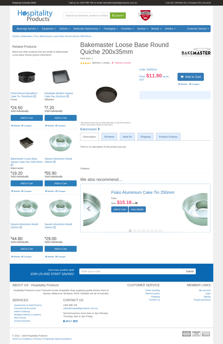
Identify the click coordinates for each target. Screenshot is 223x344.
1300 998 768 (87, 2)
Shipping (155, 296)
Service (142, 28)
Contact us (154, 299)
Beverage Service (27, 28)
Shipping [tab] (145, 136)
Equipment (49, 28)
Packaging (111, 28)
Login (208, 293)
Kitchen (64, 28)
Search (118, 15)
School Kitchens (22, 321)
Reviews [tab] (109, 136)
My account (205, 290)
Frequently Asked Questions (57, 339)
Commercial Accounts (25, 308)
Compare (194, 2)
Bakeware (27, 36)
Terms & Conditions (22, 339)
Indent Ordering (22, 311)
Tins (36, 36)
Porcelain (127, 28)
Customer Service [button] (198, 28)
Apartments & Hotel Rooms (28, 305)
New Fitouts (20, 317)
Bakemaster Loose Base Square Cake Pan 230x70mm (27, 161)
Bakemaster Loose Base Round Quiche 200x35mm (65, 36)
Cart (169, 2)
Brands (156, 28)
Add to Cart (27, 117)
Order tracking (152, 290)
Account (207, 2)
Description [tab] (89, 136)
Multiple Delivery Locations (27, 314)
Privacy (37, 339)
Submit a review (121, 62)
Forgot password (202, 299)
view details (163, 205)
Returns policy (152, 293)
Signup (207, 296)
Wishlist (180, 2)
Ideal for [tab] (127, 136)
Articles (170, 28)
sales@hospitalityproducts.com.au (120, 2)
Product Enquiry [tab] (168, 136)
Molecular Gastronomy (87, 28)
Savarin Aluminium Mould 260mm (168, 192)
